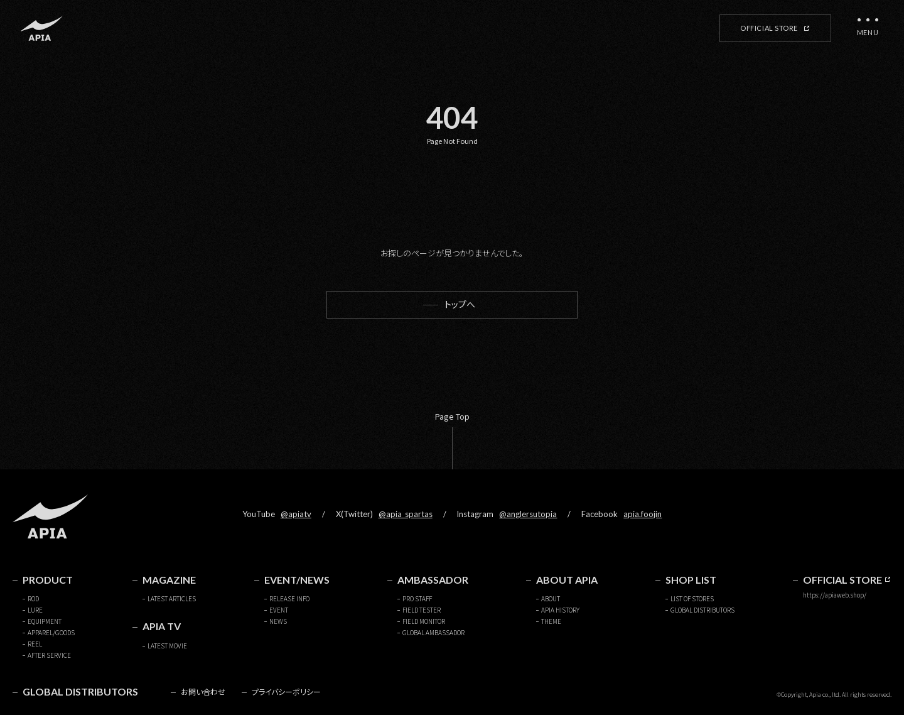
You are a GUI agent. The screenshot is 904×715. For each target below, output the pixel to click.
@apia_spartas (406, 514)
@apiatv (296, 514)
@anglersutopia (528, 514)
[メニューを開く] (867, 28)
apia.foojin (642, 514)
